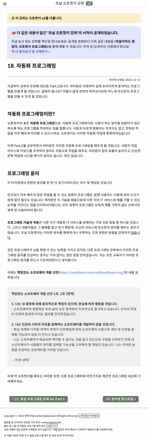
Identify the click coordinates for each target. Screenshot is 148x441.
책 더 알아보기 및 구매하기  (30, 52)
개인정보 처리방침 (89, 415)
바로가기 (52, 425)
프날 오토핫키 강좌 (74, 3)
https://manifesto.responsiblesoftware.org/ (92, 272)
